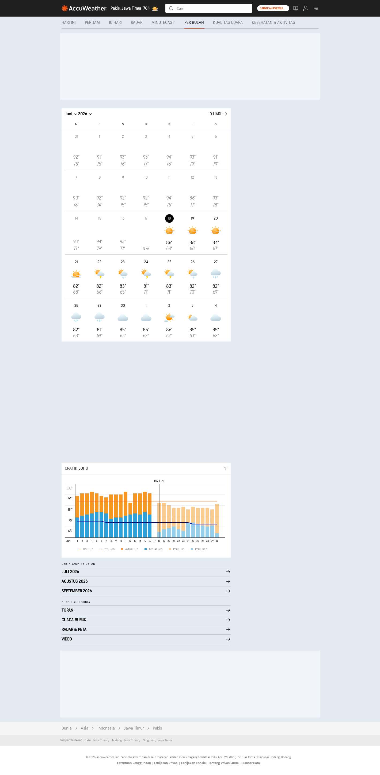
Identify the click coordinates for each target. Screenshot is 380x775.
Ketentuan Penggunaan (134, 763)
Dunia (67, 728)
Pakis (157, 728)
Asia (84, 728)
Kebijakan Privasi (166, 763)
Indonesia (106, 728)
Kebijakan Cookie (193, 763)
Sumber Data (250, 763)
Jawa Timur (134, 728)
